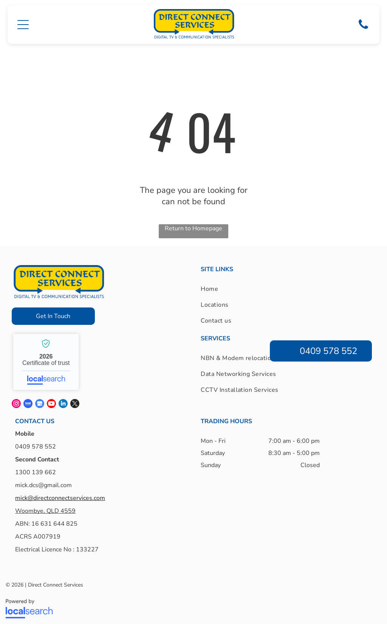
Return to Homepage (193, 225)
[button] (23, 23)
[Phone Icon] (363, 27)
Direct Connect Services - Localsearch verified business (46, 359)
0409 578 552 (35, 443)
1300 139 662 (35, 469)
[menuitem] (229, 286)
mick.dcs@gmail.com (43, 482)
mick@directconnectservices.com (60, 495)
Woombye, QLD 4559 (45, 508)
